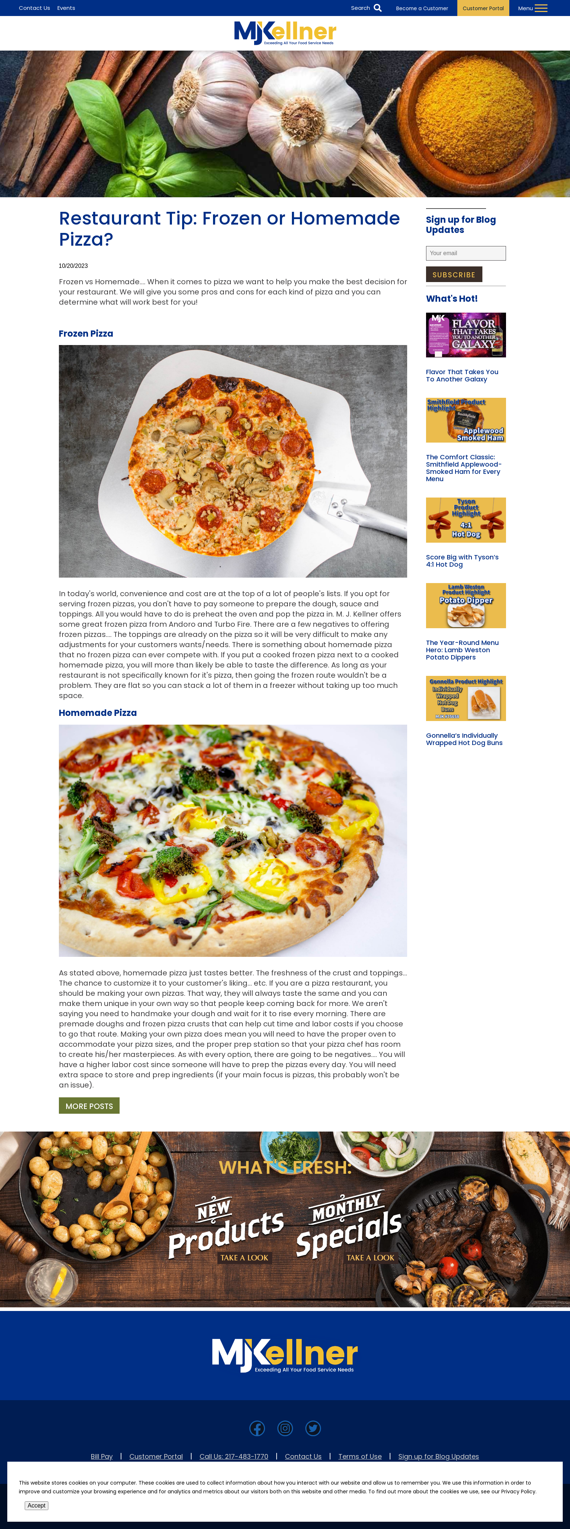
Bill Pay (102, 1456)
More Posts (89, 1106)
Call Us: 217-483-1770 (234, 1456)
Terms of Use (360, 1456)
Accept (36, 1505)
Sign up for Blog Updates (438, 1456)
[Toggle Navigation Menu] (534, 8)
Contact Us (303, 1456)
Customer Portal (483, 8)
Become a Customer (422, 8)
